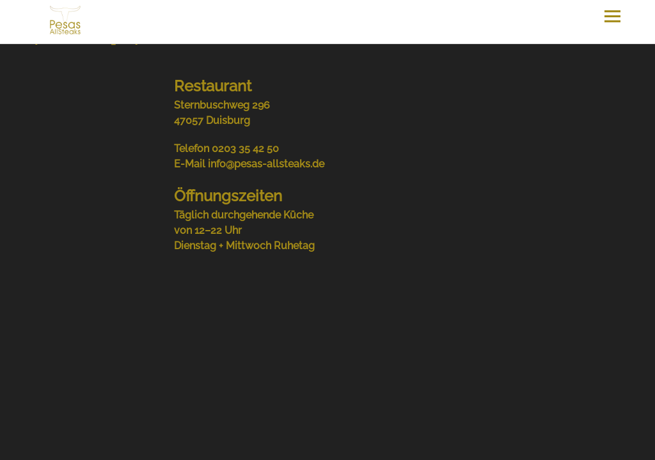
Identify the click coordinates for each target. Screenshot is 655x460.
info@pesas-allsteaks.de (266, 164)
